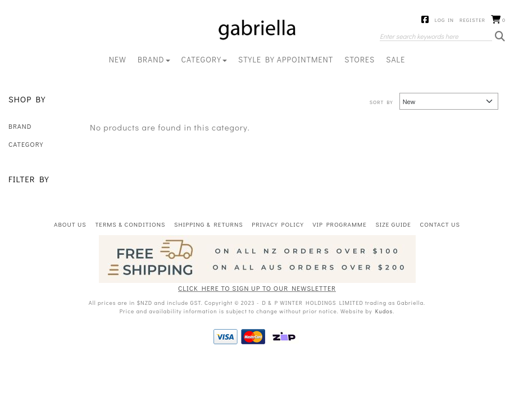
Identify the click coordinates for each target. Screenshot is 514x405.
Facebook (425, 20)
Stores (359, 59)
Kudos (384, 311)
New (117, 59)
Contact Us (440, 224)
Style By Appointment (285, 59)
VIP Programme (340, 224)
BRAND (154, 59)
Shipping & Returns (208, 224)
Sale (395, 59)
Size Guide (393, 224)
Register (472, 20)
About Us (70, 224)
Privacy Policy (278, 224)
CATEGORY (204, 59)
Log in (444, 20)
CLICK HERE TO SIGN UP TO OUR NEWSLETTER (257, 288)
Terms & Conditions (130, 224)
